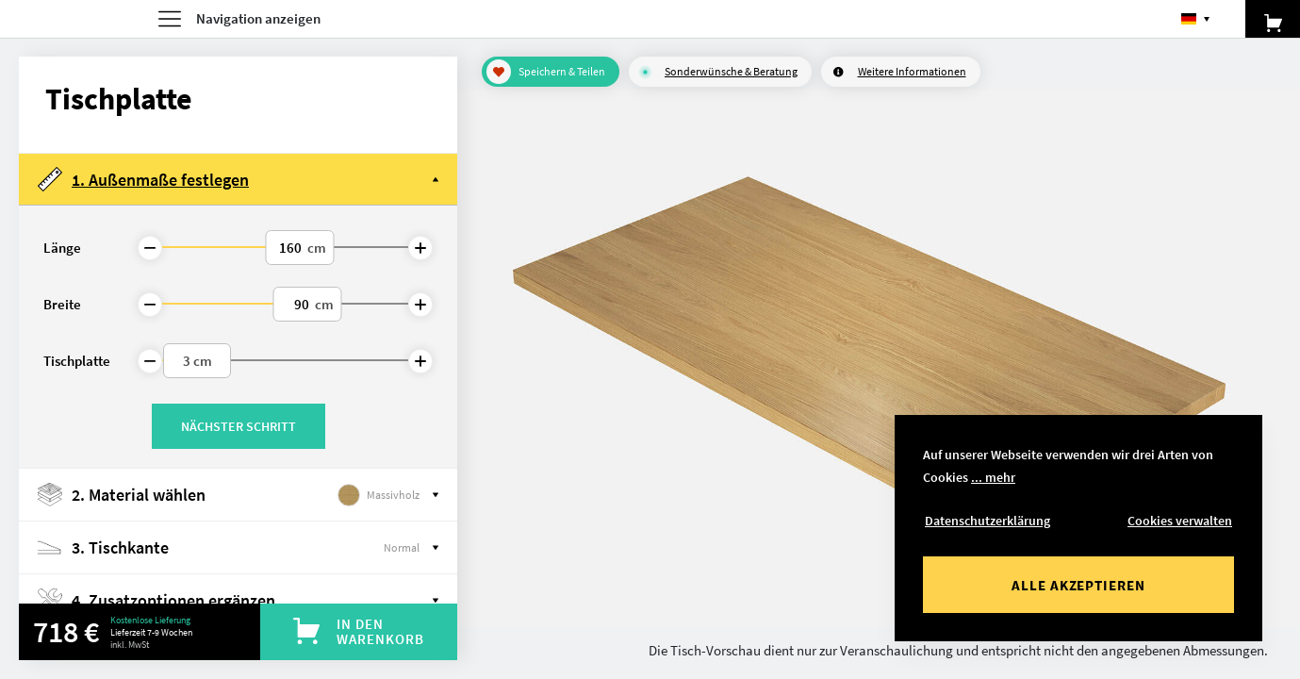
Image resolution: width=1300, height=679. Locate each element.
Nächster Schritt (238, 426)
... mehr (993, 477)
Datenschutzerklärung (987, 520)
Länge (62, 248)
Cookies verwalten (1179, 520)
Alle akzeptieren (1078, 585)
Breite (62, 304)
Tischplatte (76, 361)
